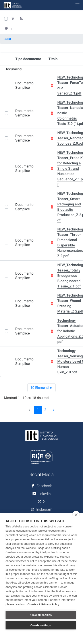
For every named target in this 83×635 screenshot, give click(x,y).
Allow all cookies (40, 615)
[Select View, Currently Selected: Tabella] (9, 29)
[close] (76, 514)
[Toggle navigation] (77, 5)
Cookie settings (40, 625)
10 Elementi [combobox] (43, 387)
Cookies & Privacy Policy (43, 604)
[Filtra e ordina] (12, 19)
